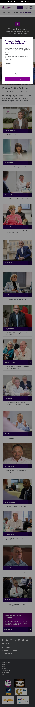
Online (27, 1)
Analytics (8, 59)
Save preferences (17, 69)
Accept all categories (17, 79)
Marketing (8, 63)
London (23, 1)
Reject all (17, 74)
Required (8, 54)
